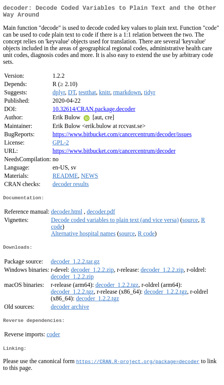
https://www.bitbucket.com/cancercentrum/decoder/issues (122, 137)
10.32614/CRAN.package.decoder (93, 112)
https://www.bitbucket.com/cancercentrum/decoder (113, 154)
